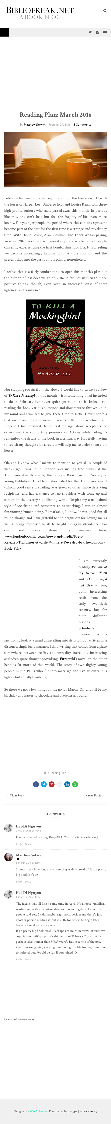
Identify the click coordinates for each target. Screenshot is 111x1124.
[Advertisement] (55, 74)
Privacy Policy (88, 1111)
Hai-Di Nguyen (28, 826)
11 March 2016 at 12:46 (28, 862)
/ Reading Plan (57, 773)
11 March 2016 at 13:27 (28, 896)
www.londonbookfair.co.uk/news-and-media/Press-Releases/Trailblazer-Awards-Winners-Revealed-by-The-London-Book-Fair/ (54, 542)
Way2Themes (38, 1111)
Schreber (85, 628)
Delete (28, 844)
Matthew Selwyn (35, 124)
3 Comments (82, 124)
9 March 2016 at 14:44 (28, 830)
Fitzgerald (67, 658)
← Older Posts (15, 795)
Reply (19, 844)
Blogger (72, 1111)
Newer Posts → (95, 795)
